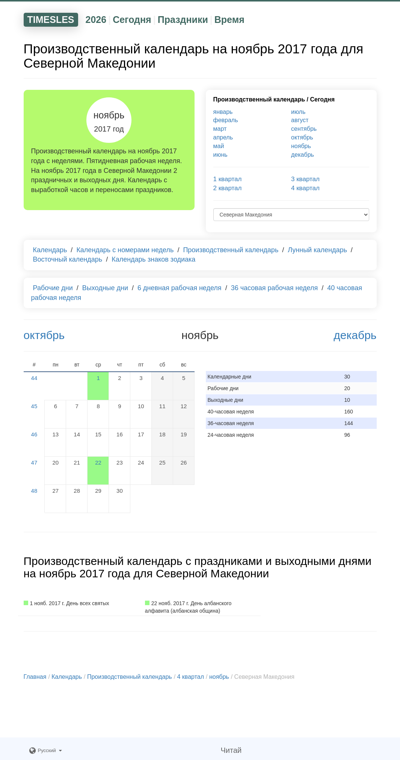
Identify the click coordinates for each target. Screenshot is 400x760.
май (218, 146)
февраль (225, 120)
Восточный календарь (68, 259)
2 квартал (227, 188)
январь (223, 112)
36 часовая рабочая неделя (274, 288)
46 (34, 434)
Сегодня (132, 19)
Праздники (183, 19)
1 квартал (227, 179)
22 (98, 462)
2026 (96, 19)
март (220, 129)
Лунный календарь (317, 250)
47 (34, 462)
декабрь (302, 154)
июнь (220, 154)
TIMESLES (50, 19)
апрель (223, 137)
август (299, 120)
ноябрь (301, 146)
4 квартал (305, 188)
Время (229, 19)
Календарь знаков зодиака (153, 259)
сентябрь (304, 129)
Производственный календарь (259, 99)
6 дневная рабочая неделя (179, 288)
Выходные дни (105, 288)
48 (34, 490)
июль (298, 112)
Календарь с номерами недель (125, 250)
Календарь (50, 250)
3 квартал (305, 179)
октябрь (302, 137)
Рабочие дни (53, 288)
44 (34, 378)
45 (34, 406)
